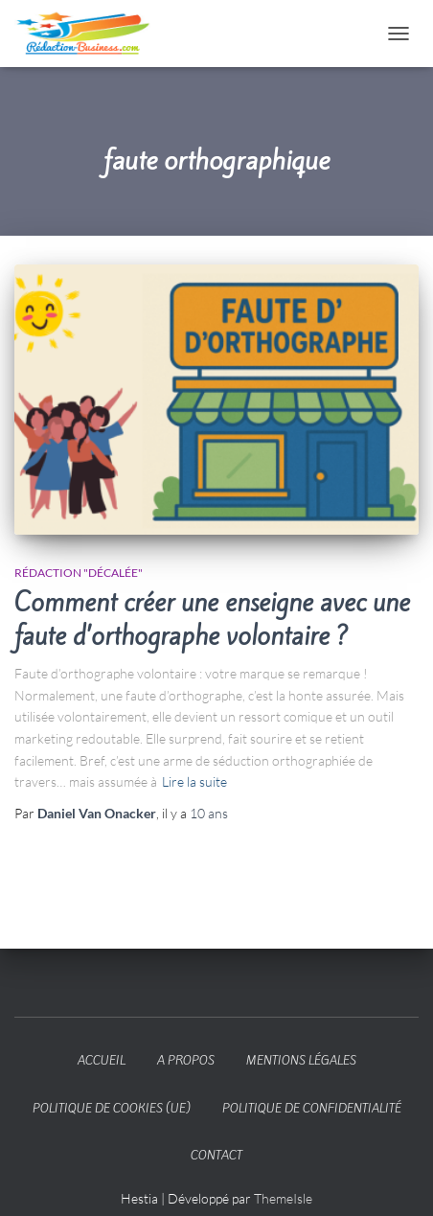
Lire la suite (194, 781)
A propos (186, 1060)
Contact (216, 1155)
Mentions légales (301, 1060)
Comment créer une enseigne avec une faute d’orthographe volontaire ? (212, 619)
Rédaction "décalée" (78, 572)
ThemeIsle (283, 1198)
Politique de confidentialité (311, 1108)
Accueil (101, 1060)
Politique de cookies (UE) (112, 1108)
